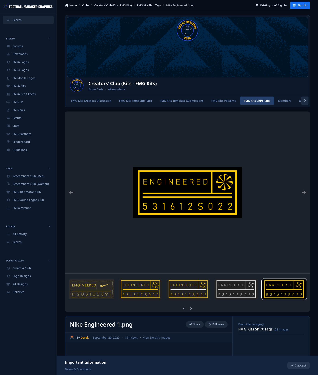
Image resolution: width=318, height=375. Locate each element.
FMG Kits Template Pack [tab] (135, 101)
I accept (298, 365)
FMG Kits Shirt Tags (255, 329)
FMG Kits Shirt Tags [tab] (257, 101)
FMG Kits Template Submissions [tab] (182, 101)
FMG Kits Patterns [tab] (223, 101)
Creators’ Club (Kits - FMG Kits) (132, 83)
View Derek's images (156, 338)
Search (13, 20)
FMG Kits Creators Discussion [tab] (91, 101)
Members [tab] (284, 101)
